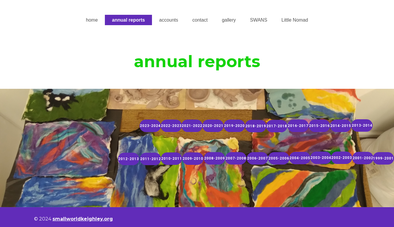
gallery (229, 19)
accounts (168, 19)
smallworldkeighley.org (82, 219)
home (92, 19)
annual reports (128, 19)
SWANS (258, 19)
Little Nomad (294, 19)
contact (200, 19)
